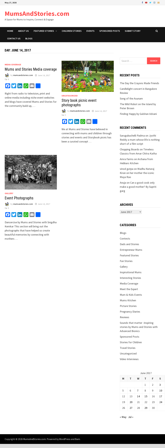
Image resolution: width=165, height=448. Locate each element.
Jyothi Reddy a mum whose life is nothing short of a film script (140, 139)
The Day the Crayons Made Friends (139, 83)
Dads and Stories (129, 244)
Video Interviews (129, 359)
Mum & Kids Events (131, 294)
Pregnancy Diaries (130, 311)
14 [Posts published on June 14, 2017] (138, 396)
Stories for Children (131, 342)
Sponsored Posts (109, 30)
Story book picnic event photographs (79, 102)
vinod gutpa (126, 169)
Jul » (130, 417)
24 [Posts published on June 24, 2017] (160, 402)
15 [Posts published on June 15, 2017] (146, 396)
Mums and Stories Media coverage (31, 69)
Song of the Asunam (131, 98)
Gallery (9, 193)
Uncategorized (70, 95)
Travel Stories (127, 348)
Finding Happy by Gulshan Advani (138, 114)
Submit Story (132, 30)
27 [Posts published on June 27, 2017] (131, 408)
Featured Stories (44, 30)
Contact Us (13, 38)
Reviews (124, 317)
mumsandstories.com (23, 75)
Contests (125, 238)
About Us (23, 30)
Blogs (28, 38)
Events (90, 30)
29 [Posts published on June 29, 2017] (146, 408)
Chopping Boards (129, 149)
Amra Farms (126, 159)
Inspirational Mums (130, 272)
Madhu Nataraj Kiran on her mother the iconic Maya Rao (137, 173)
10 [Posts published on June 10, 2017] (160, 390)
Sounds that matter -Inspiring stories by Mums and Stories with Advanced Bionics (139, 327)
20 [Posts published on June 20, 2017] (131, 402)
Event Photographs (19, 198)
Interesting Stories (130, 278)
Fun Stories (126, 261)
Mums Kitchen (128, 300)
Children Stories (72, 30)
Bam (77, 439)
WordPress (64, 439)
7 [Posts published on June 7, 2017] (137, 390)
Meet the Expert (129, 289)
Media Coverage (13, 64)
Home (10, 30)
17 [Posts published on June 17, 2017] (160, 396)
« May (123, 417)
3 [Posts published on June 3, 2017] (160, 384)
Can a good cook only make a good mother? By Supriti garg (138, 187)
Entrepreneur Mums (131, 249)
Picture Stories (128, 306)
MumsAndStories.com (37, 13)
